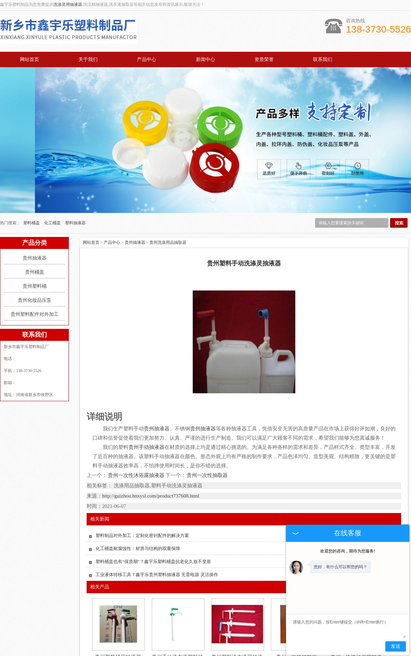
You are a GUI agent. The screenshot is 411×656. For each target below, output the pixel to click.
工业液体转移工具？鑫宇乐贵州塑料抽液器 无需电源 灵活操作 (157, 526)
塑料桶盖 (32, 174)
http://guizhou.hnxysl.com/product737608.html (150, 448)
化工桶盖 (53, 174)
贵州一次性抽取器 (207, 427)
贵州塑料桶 (35, 238)
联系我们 (322, 59)
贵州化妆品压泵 (34, 252)
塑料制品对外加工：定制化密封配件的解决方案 (142, 487)
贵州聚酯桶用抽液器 (118, 609)
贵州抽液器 (35, 210)
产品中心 (146, 59)
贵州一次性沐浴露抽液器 (136, 427)
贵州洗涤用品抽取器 (167, 194)
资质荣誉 (264, 59)
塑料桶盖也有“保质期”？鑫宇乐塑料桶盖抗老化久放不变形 (153, 513)
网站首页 (29, 59)
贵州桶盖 (34, 224)
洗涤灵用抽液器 (67, 4)
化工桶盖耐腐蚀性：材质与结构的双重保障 (138, 500)
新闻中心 (205, 59)
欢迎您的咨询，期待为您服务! (347, 551)
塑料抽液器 (75, 174)
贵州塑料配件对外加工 (35, 266)
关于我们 (88, 59)
